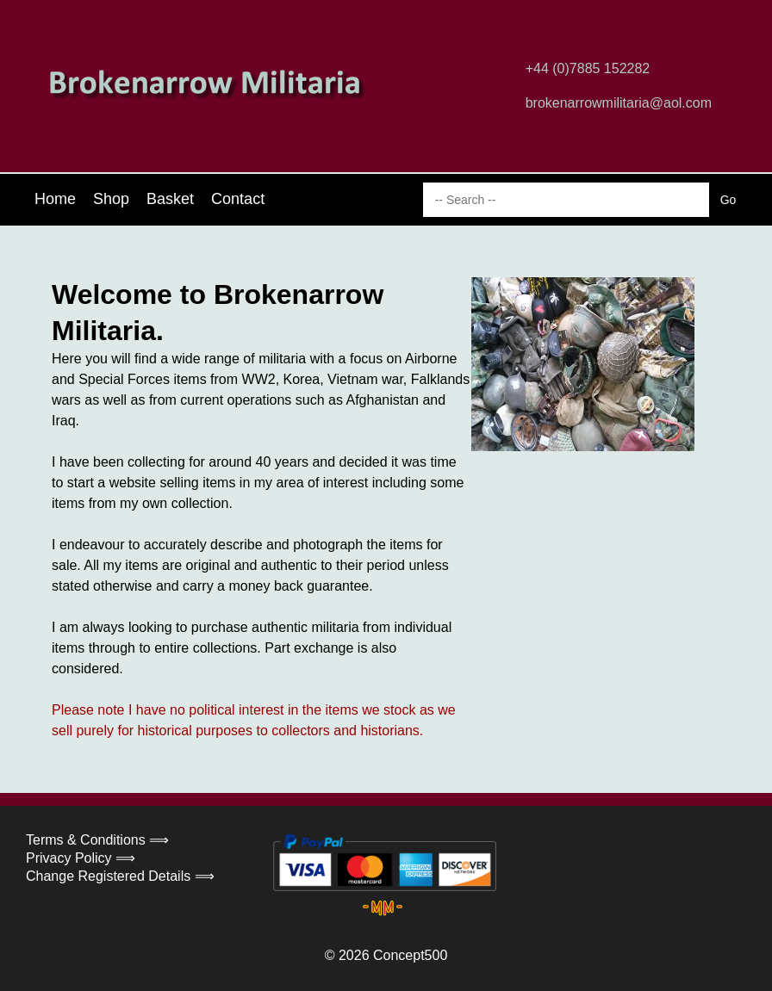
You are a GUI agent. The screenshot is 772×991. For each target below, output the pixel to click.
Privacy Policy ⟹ (80, 858)
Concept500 (410, 955)
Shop (111, 198)
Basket (170, 198)
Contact (238, 198)
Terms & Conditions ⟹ (97, 840)
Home (55, 198)
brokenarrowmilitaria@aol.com (619, 103)
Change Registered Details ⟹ (120, 876)
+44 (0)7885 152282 (588, 68)
